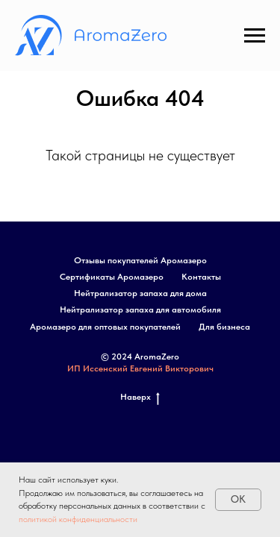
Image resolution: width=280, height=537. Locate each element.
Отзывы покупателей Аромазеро (140, 260)
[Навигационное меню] (254, 35)
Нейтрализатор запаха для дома (140, 293)
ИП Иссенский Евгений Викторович (140, 368)
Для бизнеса (224, 326)
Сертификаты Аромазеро (112, 276)
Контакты (201, 276)
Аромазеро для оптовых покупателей (105, 326)
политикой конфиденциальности (78, 519)
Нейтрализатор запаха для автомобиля (140, 309)
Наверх (140, 397)
